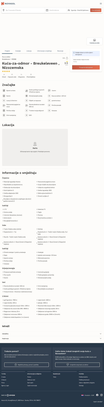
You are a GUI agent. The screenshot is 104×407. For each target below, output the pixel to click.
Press (3, 383)
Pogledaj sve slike (94, 41)
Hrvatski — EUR (87, 395)
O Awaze (3, 380)
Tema (54, 377)
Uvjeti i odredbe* (98, 402)
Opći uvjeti (30, 383)
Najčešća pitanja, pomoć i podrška (27, 365)
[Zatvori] (101, 3)
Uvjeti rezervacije (32, 385)
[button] (56, 10)
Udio (65, 58)
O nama (3, 377)
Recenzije (60, 51)
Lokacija (28, 51)
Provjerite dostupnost (86, 67)
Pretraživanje (96, 10)
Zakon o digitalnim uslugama (87, 383)
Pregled (7, 51)
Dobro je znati (31, 380)
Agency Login (5, 385)
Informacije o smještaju (44, 51)
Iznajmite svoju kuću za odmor (77, 365)
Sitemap (81, 385)
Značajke (18, 51)
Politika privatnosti (84, 380)
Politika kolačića (83, 377)
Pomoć (29, 377)
